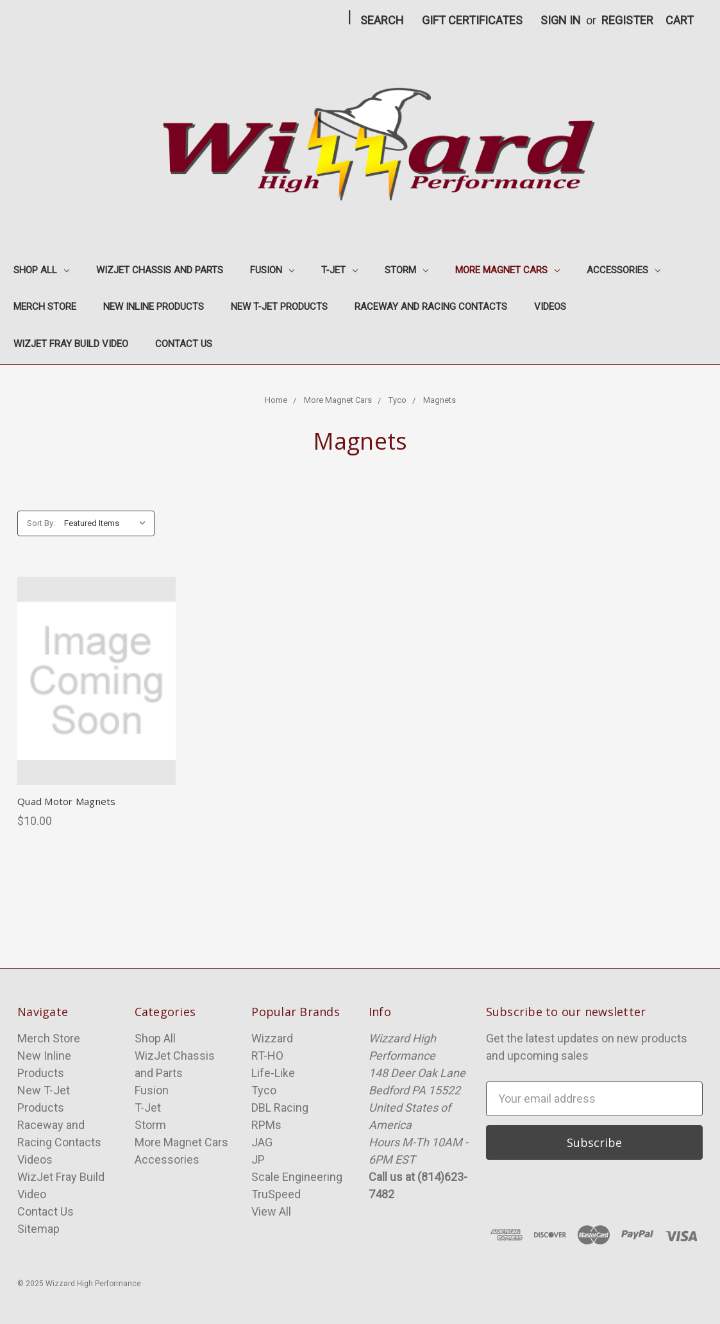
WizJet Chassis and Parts (159, 270)
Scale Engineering (296, 1177)
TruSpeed (276, 1194)
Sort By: (41, 523)
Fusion (272, 270)
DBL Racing (279, 1107)
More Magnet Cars (507, 270)
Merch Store (44, 306)
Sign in (560, 20)
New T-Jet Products (279, 306)
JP (258, 1159)
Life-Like (273, 1073)
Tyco (263, 1090)
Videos (550, 306)
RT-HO (267, 1055)
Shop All (41, 270)
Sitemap (38, 1228)
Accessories (623, 270)
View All (271, 1211)
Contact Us (183, 344)
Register (627, 20)
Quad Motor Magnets (66, 801)
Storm (406, 270)
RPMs (266, 1125)
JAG (261, 1142)
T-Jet (339, 270)
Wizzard (272, 1038)
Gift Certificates (472, 20)
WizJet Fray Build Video (70, 344)
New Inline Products (153, 306)
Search (382, 20)
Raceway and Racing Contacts (431, 306)
